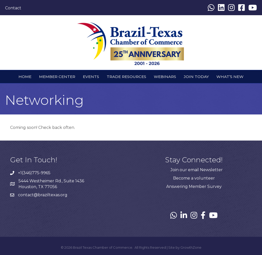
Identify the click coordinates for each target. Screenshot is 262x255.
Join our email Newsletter (197, 169)
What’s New (230, 76)
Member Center (57, 76)
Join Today (196, 76)
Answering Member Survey (194, 186)
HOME (24, 76)
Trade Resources (126, 76)
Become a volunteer (194, 178)
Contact (13, 8)
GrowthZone (190, 247)
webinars (165, 76)
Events (91, 76)
